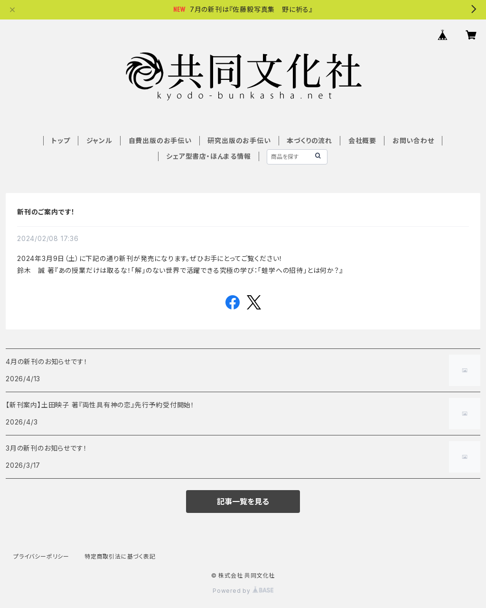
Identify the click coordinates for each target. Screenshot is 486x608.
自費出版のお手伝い (160, 140)
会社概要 (362, 140)
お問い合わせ (413, 140)
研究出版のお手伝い (239, 140)
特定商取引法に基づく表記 (120, 556)
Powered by (243, 590)
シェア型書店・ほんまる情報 (208, 156)
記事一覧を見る (243, 501)
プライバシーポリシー (41, 556)
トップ (60, 140)
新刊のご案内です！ (46, 212)
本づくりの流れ (309, 140)
